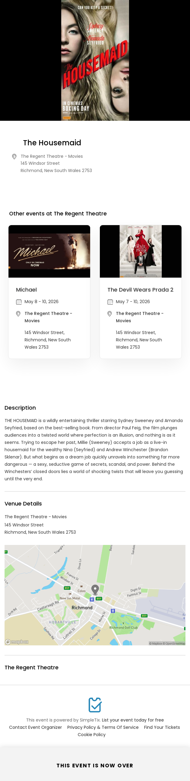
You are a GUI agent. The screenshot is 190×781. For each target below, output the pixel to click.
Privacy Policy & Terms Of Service (103, 727)
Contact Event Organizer (35, 727)
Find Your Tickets (162, 727)
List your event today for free (133, 720)
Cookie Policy (92, 735)
